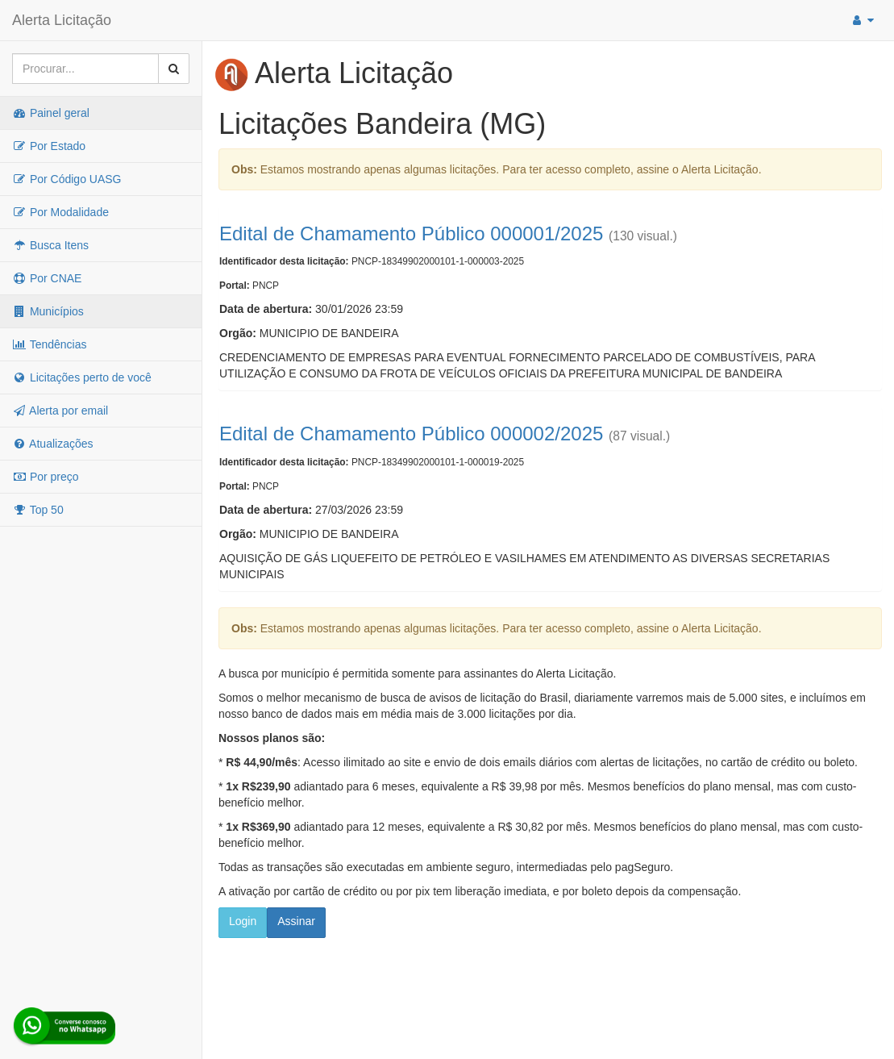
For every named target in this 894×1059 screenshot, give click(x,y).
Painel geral (50, 112)
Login (242, 921)
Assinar (296, 921)
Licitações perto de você (82, 377)
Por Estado (48, 146)
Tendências (49, 344)
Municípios (48, 311)
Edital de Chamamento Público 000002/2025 (411, 433)
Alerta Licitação (61, 20)
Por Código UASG (67, 179)
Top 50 (38, 509)
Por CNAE (46, 278)
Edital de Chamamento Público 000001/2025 (411, 233)
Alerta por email (60, 410)
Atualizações (53, 443)
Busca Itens (50, 245)
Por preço (45, 476)
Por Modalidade (60, 212)
